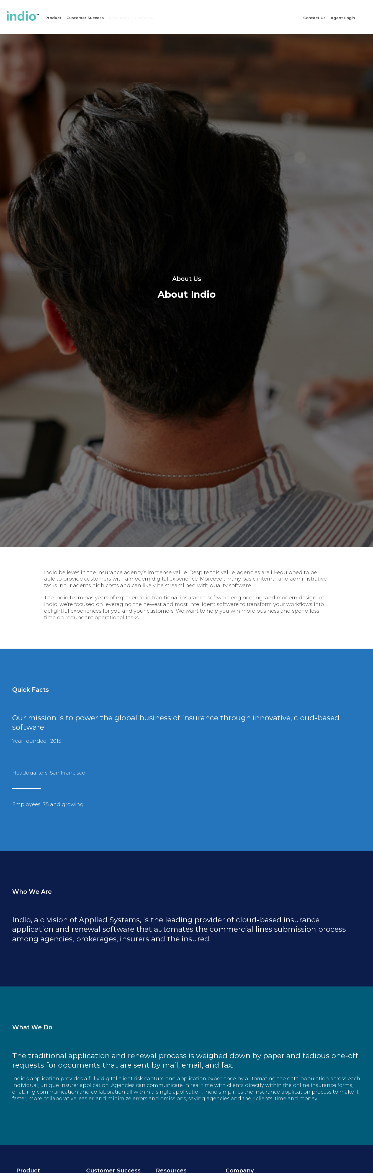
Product (53, 17)
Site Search (367, 16)
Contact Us (314, 17)
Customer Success (85, 17)
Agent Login (343, 17)
